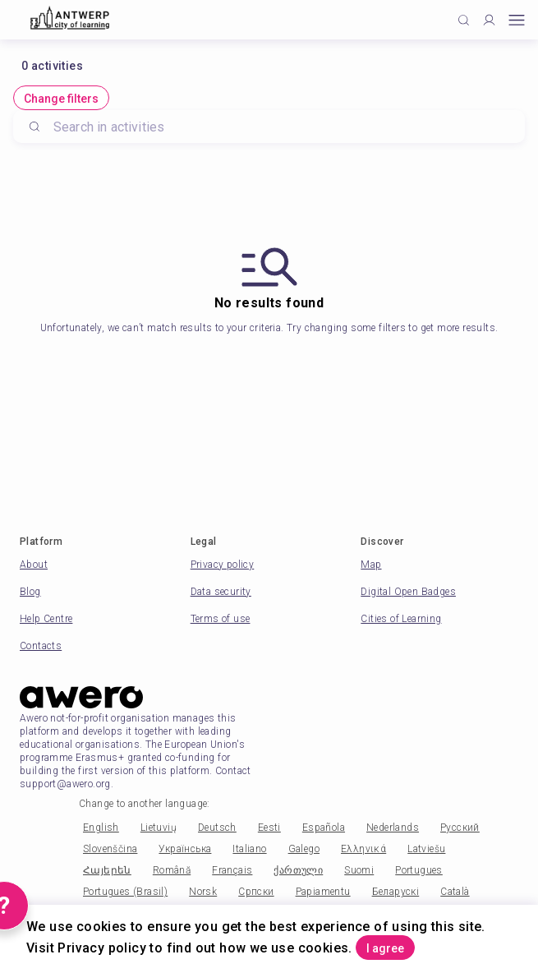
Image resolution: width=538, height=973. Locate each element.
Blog (30, 591)
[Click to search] (463, 20)
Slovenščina (110, 849)
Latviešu (426, 849)
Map (371, 564)
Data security (221, 591)
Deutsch (217, 827)
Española (323, 827)
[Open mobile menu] (516, 20)
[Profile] (489, 20)
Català (454, 891)
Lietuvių (158, 827)
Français (232, 870)
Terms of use (221, 619)
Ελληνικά (363, 849)
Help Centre (46, 619)
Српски (256, 891)
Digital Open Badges (408, 591)
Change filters (61, 98)
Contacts (41, 646)
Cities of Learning (401, 619)
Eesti (269, 827)
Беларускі (396, 891)
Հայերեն (107, 870)
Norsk (203, 891)
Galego (304, 849)
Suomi (359, 870)
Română (172, 870)
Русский (460, 827)
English (101, 827)
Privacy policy (223, 564)
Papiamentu (323, 891)
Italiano (249, 849)
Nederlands (392, 827)
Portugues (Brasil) (125, 891)
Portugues (419, 870)
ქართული (298, 870)
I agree (385, 948)
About (34, 564)
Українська (185, 849)
